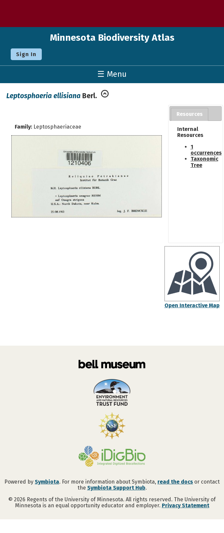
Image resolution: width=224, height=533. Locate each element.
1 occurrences (206, 150)
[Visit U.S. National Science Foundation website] (112, 426)
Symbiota (47, 482)
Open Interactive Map (192, 305)
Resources (190, 114)
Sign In (26, 54)
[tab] (189, 114)
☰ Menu (112, 74)
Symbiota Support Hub (116, 488)
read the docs (175, 482)
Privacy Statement (185, 505)
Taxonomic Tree (204, 162)
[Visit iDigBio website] (112, 457)
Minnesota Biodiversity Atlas (112, 37)
